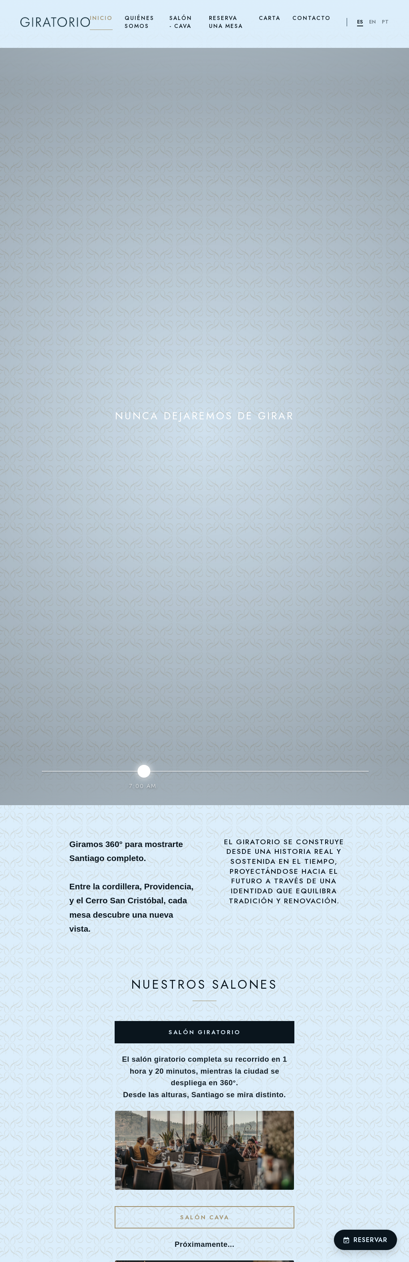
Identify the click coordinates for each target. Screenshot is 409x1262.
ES (360, 22)
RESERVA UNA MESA (226, 22)
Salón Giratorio (205, 1032)
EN (372, 22)
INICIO (101, 18)
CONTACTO (311, 18)
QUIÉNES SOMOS (139, 22)
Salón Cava (204, 1217)
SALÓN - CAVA (180, 22)
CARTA (269, 18)
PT (385, 22)
